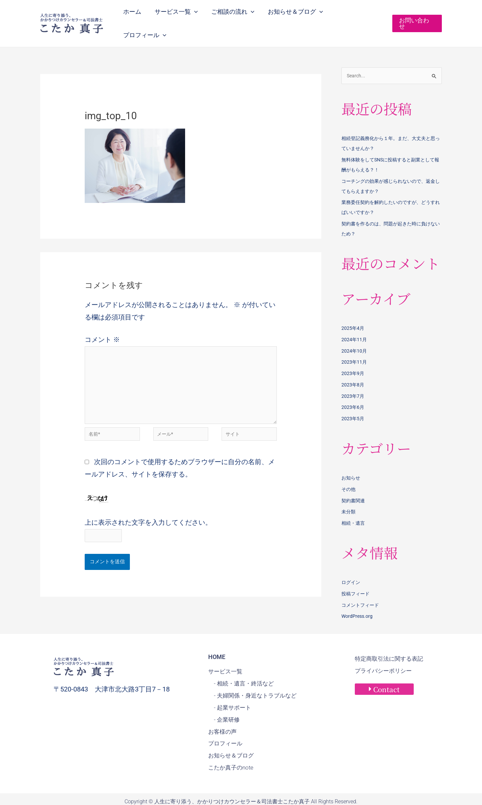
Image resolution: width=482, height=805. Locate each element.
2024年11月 (354, 327)
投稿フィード (356, 581)
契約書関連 (354, 488)
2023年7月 (353, 383)
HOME (216, 644)
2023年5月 (353, 406)
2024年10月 (354, 338)
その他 (348, 476)
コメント (102, 326)
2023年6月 (353, 394)
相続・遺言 (354, 510)
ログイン (351, 570)
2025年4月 (353, 315)
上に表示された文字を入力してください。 (148, 515)
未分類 (348, 499)
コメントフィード (361, 592)
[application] (198, 16)
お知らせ (351, 465)
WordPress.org (358, 603)
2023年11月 (354, 349)
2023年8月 (353, 372)
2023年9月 (353, 361)
